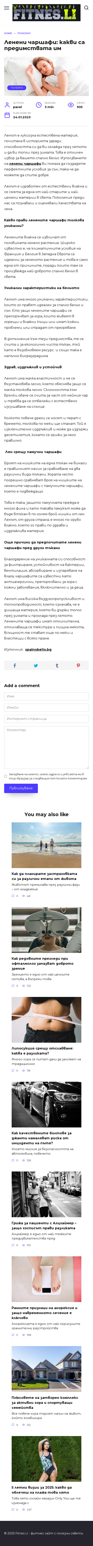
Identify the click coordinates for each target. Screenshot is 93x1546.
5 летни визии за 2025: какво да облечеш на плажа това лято (42, 1490)
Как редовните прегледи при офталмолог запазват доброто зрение (42, 964)
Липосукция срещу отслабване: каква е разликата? (42, 1050)
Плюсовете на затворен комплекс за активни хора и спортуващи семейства (45, 1402)
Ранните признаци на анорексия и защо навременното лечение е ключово (44, 1313)
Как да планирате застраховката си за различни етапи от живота (44, 876)
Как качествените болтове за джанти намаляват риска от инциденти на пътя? (42, 1138)
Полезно (17, 87)
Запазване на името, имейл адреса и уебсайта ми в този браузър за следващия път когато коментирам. (48, 776)
